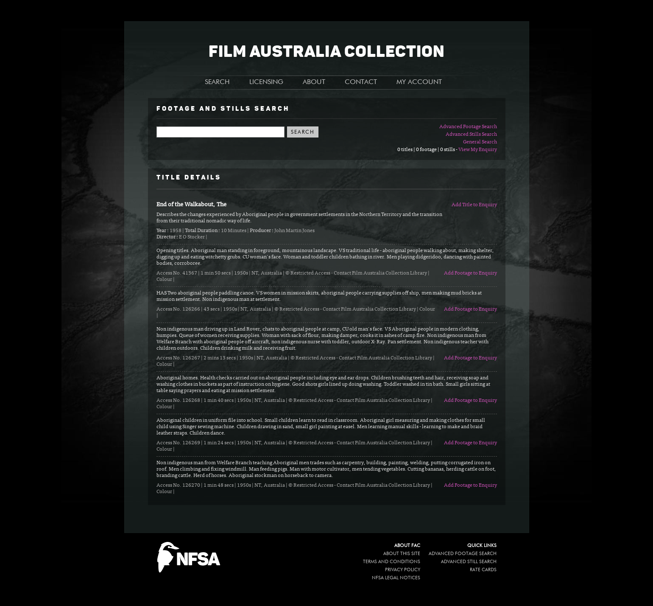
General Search (480, 142)
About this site (401, 553)
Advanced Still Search (469, 561)
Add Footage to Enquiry (470, 273)
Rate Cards (483, 569)
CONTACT (361, 82)
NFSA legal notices (396, 577)
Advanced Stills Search (471, 134)
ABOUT (314, 82)
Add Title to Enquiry (474, 205)
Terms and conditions (391, 561)
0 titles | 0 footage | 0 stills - (427, 149)
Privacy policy (402, 569)
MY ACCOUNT (419, 82)
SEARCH (217, 82)
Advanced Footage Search (468, 126)
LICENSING (266, 82)
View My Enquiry (477, 149)
